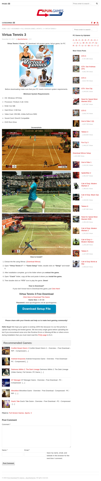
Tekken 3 (84, 132)
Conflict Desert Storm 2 (20, 348)
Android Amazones (18, 359)
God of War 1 (86, 162)
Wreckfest (15, 391)
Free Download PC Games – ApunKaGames (21, 478)
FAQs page (42, 335)
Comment (6, 424)
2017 (8, 28)
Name (5, 450)
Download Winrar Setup (82, 153)
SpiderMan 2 (86, 173)
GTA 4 (83, 78)
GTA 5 (83, 56)
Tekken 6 (84, 206)
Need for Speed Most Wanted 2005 (89, 218)
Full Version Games (28, 28)
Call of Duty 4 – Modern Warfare (87, 241)
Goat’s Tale (15, 401)
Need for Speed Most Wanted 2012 (89, 100)
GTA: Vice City (86, 89)
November (15, 28)
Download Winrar (33, 262)
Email (27, 450)
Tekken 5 (84, 251)
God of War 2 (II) (87, 121)
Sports (39, 28)
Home (4, 28)
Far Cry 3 (84, 142)
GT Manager (16, 380)
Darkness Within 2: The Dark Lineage (25, 369)
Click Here (56, 289)
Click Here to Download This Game (36, 297)
